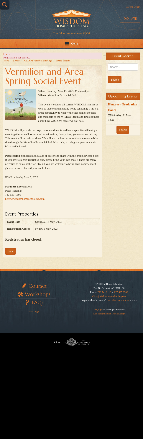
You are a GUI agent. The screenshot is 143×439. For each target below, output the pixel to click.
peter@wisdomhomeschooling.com (25, 198)
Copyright (98, 309)
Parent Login (133, 6)
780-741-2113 (104, 292)
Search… (4, 4)
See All (123, 129)
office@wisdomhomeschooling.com (108, 296)
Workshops (37, 294)
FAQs (37, 302)
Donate (130, 18)
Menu (74, 43)
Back (10, 251)
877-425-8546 (121, 292)
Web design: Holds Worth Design (109, 313)
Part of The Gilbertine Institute (71, 342)
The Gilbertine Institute (117, 300)
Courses (38, 286)
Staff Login (34, 311)
